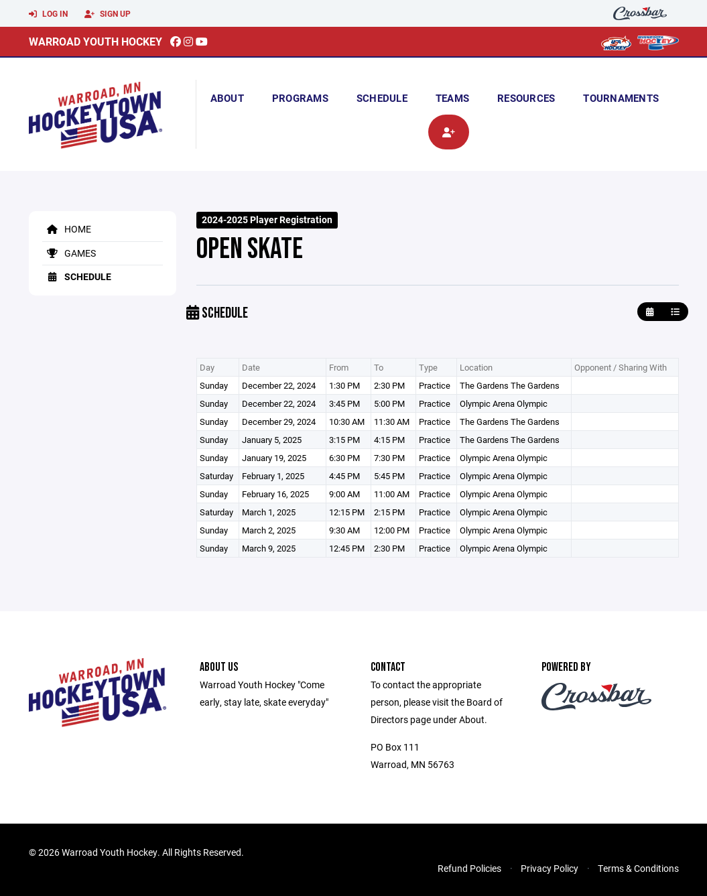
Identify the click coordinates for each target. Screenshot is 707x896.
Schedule (382, 98)
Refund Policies (469, 868)
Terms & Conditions (638, 868)
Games (69, 253)
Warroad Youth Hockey (95, 41)
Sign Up (107, 14)
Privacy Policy (549, 868)
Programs (300, 98)
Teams (452, 98)
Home (66, 228)
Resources (526, 98)
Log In (48, 14)
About (227, 98)
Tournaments (621, 98)
